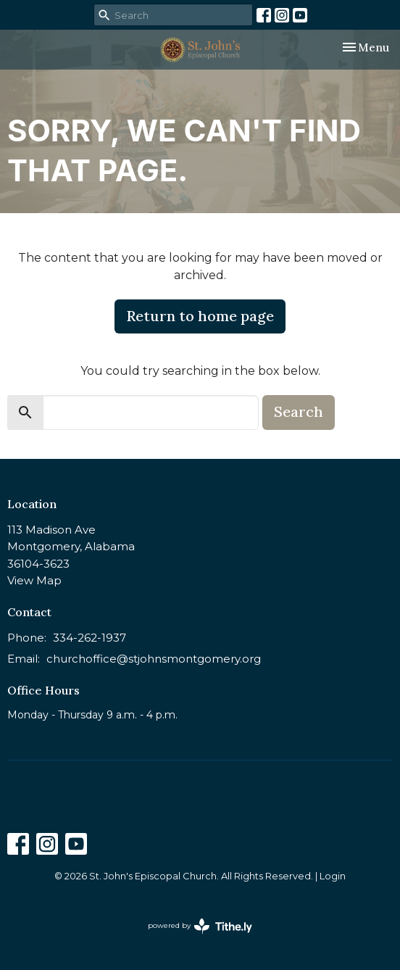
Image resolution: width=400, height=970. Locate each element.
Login (333, 876)
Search (298, 411)
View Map (34, 580)
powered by (200, 926)
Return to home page (200, 316)
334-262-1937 (89, 637)
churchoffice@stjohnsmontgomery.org (153, 659)
